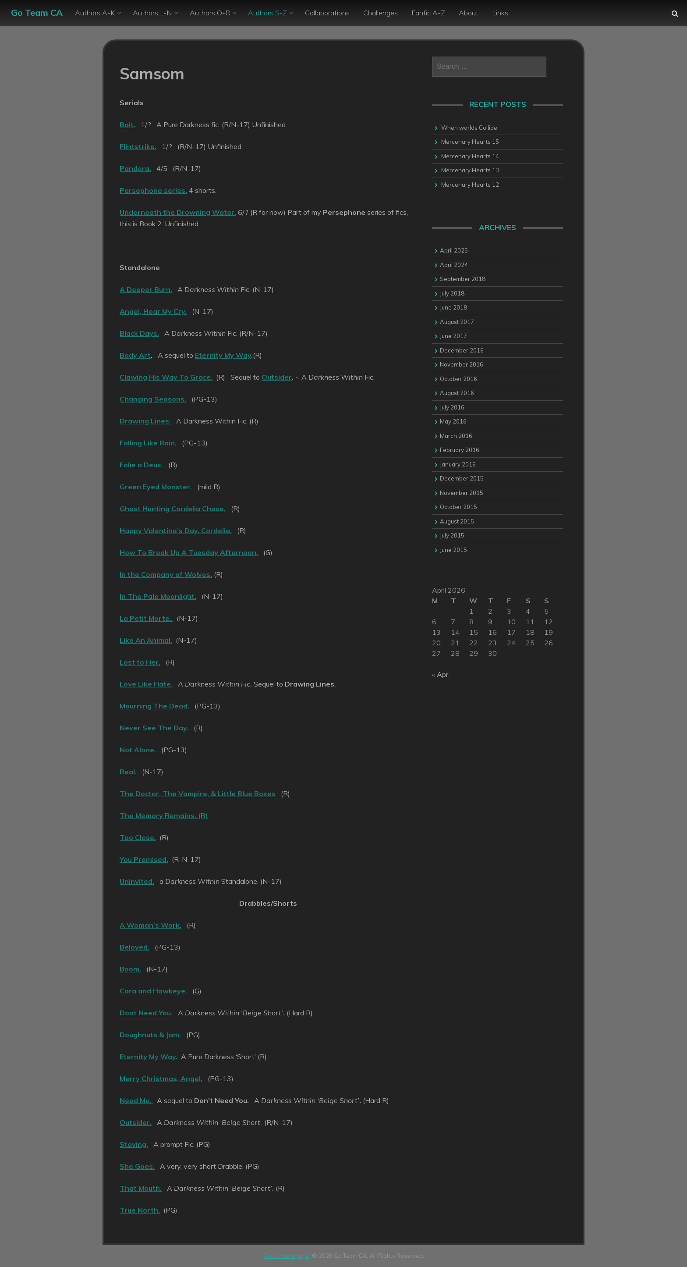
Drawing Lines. (145, 420)
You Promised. (144, 859)
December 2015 (462, 478)
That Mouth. (141, 1188)
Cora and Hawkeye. (153, 990)
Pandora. (135, 168)
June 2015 (453, 549)
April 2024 (454, 264)
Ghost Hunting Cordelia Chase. (173, 508)
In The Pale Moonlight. (158, 596)
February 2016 (459, 449)
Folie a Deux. (141, 464)
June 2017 (453, 335)
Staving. (134, 1144)
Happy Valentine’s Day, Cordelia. (176, 530)
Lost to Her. (140, 662)
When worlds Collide (469, 127)
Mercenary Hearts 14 (470, 156)
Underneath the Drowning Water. (178, 212)
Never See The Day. (154, 727)
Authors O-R (210, 12)
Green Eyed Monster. (156, 486)
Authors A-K (95, 12)
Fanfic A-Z (428, 12)
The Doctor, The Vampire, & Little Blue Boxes (198, 793)
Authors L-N (152, 12)
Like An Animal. (146, 640)
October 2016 (458, 378)
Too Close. (138, 837)
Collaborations (327, 12)
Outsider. (136, 1122)
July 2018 (452, 293)
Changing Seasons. (153, 399)
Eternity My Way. (148, 1056)
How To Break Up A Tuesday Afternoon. (189, 552)
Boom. (130, 968)
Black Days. (139, 333)
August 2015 (457, 521)
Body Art (135, 355)
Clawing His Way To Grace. (166, 377)
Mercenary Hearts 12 (470, 184)
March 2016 (456, 435)
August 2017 (457, 321)
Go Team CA (37, 12)
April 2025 (454, 250)
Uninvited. (137, 881)
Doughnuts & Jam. (150, 1034)
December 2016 (462, 350)
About (468, 12)
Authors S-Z (267, 12)
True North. (140, 1210)
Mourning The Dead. (154, 705)
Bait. (127, 124)
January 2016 (458, 464)
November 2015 (461, 492)
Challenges (380, 12)
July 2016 (452, 407)
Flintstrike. (138, 146)
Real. (128, 771)
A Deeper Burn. (146, 289)
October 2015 (458, 506)
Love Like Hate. (146, 684)
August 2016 (457, 392)
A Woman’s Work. (150, 925)
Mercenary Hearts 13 (470, 170)
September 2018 (462, 278)
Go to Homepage (286, 1255)
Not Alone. (138, 749)
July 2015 (452, 535)
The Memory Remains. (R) (164, 815)
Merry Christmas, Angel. (161, 1078)
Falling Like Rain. (148, 442)
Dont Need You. (146, 1012)
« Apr (440, 674)
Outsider (277, 377)
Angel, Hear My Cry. (153, 311)
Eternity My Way (223, 355)
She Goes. (137, 1166)
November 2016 (461, 364)
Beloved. (134, 947)
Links (500, 12)
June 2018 (453, 307)
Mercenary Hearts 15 (470, 141)
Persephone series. (153, 190)
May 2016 (453, 421)
